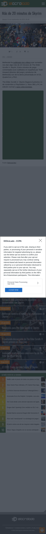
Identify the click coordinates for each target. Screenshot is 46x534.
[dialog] (23, 267)
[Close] (41, 241)
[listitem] (23, 283)
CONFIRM (13, 290)
